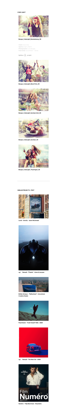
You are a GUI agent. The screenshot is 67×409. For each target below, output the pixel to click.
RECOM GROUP (57, 3)
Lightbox (22, 55)
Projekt (29, 55)
